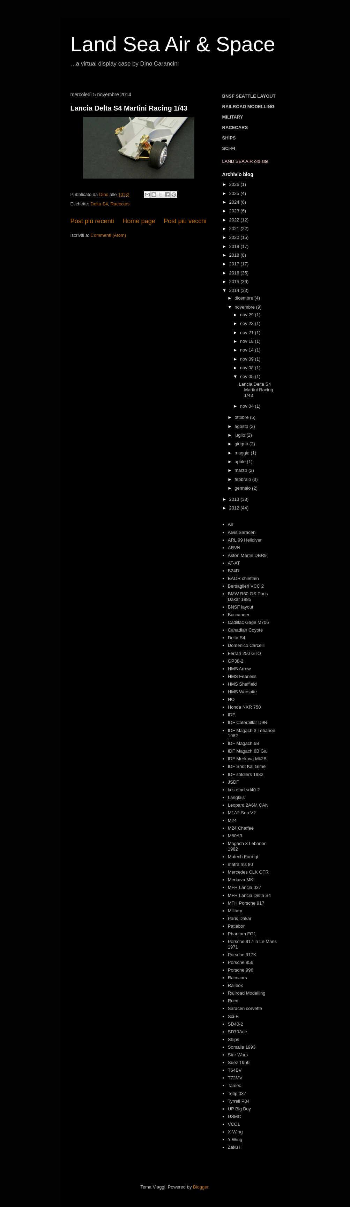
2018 (235, 255)
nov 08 (247, 367)
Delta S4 (99, 203)
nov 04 (247, 406)
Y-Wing (235, 1139)
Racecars (119, 203)
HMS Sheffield (242, 684)
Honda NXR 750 (244, 707)
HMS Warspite (242, 691)
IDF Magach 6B (243, 743)
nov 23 (247, 323)
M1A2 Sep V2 (242, 812)
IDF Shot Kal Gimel (247, 766)
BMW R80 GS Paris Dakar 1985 (248, 596)
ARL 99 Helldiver (245, 540)
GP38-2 (236, 661)
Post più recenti (92, 221)
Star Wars (238, 1054)
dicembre (244, 298)
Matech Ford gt (243, 856)
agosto (242, 426)
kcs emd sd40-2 (244, 789)
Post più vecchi (185, 221)
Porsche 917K (242, 954)
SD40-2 (235, 1024)
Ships (233, 1039)
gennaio (243, 488)
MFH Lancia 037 (244, 887)
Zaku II (235, 1147)
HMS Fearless (242, 676)
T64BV (235, 1070)
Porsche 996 (240, 970)
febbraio (243, 479)
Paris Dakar (240, 918)
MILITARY (232, 117)
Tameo (234, 1085)
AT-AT (234, 563)
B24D (233, 570)
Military (235, 910)
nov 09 (247, 359)
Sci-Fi (233, 1016)
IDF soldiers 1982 (245, 774)
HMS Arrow (239, 668)
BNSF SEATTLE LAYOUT (249, 96)
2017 (235, 263)
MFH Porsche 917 (246, 903)
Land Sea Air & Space (172, 44)
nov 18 (247, 341)
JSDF (233, 782)
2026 (235, 184)
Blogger (200, 1187)
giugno (242, 443)
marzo (241, 470)
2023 (235, 210)
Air (230, 524)
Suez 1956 (239, 1062)
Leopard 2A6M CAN (248, 805)
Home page (138, 221)
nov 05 (247, 376)
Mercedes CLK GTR (248, 872)
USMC (234, 1116)
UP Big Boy (239, 1108)
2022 (235, 219)
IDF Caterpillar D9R (247, 722)
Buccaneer (239, 614)
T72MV (235, 1077)
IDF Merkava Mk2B (247, 758)
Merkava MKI (241, 879)
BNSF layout (240, 607)
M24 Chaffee (241, 828)
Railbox (235, 985)
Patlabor (236, 926)
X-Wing (235, 1131)
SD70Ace (237, 1031)
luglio (240, 435)
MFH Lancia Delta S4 (249, 895)
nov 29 (247, 314)
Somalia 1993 (242, 1047)
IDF (231, 714)
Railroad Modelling (247, 993)
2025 (235, 193)
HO (231, 699)
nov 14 (247, 350)
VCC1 (234, 1124)
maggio (242, 452)
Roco (233, 1000)
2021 (235, 228)
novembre (245, 307)
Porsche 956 (240, 962)
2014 (235, 290)
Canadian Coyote (245, 630)
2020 (235, 237)
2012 (235, 508)
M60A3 (235, 835)
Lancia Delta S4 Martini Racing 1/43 (129, 108)
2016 (235, 273)
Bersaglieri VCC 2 (246, 586)
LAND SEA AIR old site (245, 161)
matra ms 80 (240, 864)
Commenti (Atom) (108, 235)
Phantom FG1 (242, 933)
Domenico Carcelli (246, 645)
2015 (235, 281)
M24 (232, 820)
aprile (240, 461)
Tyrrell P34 (239, 1101)
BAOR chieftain (243, 578)
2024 (235, 202)
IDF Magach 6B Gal (248, 751)
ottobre (242, 417)
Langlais (236, 797)
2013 (235, 499)
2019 (235, 246)
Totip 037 (237, 1093)
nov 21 (247, 332)
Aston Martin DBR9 (247, 555)
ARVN (234, 547)
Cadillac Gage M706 (248, 622)
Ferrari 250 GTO (244, 653)
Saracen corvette (245, 1008)
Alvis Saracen (241, 532)
